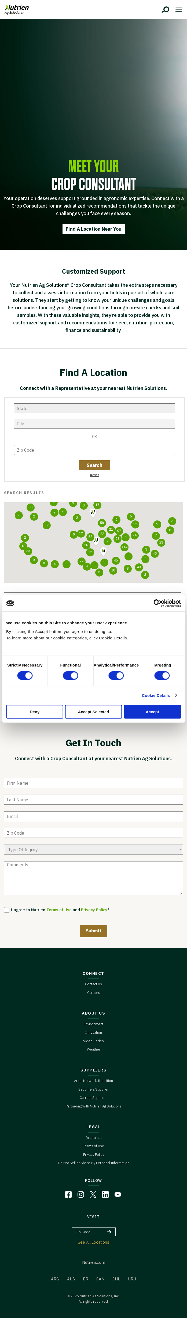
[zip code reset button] (94, 474)
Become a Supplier (93, 1089)
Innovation (93, 1032)
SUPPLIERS (93, 1070)
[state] (94, 408)
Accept (152, 711)
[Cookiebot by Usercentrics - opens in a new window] (157, 603)
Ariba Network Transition (93, 1080)
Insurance (94, 1137)
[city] (94, 424)
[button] (96, 541)
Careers (93, 992)
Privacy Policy (94, 909)
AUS (71, 1278)
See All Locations (93, 1242)
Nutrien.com (93, 1262)
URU (132, 1278)
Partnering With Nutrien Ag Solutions (94, 1106)
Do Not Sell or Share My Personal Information (93, 1163)
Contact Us (93, 984)
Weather (93, 1049)
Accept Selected (93, 711)
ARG (55, 1278)
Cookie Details (156, 695)
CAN (100, 1278)
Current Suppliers (94, 1097)
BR (85, 1278)
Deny (35, 711)
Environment (93, 1024)
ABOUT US (93, 1013)
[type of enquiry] (93, 849)
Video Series (93, 1041)
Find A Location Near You (94, 229)
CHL (116, 1278)
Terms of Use (59, 909)
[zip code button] (94, 465)
